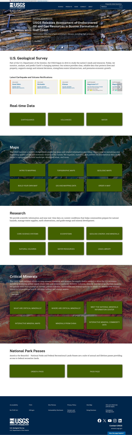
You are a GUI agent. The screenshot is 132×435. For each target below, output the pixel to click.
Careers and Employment (71, 411)
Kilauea (65, 84)
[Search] (120, 6)
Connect (83, 6)
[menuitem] (60, 6)
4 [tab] (70, 47)
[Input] (111, 6)
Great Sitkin (16, 84)
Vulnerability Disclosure (55, 410)
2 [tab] (64, 47)
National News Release (42, 18)
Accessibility (14, 405)
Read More (38, 41)
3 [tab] (67, 47)
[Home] (17, 8)
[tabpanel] (66, 30)
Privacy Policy (71, 405)
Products (69, 6)
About (90, 6)
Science (60, 6)
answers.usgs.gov (116, 428)
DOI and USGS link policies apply (112, 405)
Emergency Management (110, 411)
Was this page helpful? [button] (116, 433)
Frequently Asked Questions (113, 4)
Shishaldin (41, 84)
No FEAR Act (14, 410)
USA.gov (31, 410)
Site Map (89, 405)
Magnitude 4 (116, 84)
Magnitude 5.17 (92, 84)
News (76, 6)
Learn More (15, 294)
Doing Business (91, 410)
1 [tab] (62, 47)
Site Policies (52, 405)
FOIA (30, 405)
